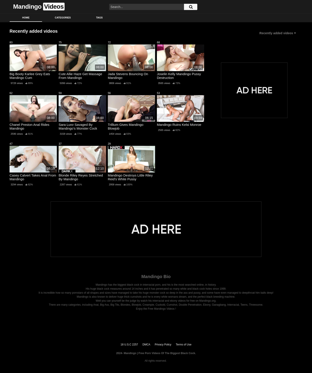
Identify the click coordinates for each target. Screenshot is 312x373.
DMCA (146, 344)
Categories (63, 17)
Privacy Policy (163, 344)
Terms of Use (184, 344)
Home (26, 17)
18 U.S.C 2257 (129, 344)
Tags (99, 17)
